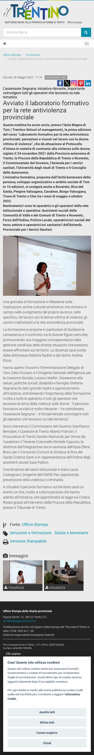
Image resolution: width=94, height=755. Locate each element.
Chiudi (47, 743)
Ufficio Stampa (12, 54)
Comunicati (33, 54)
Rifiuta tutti (47, 722)
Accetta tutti (47, 712)
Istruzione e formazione (31, 532)
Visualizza (14, 587)
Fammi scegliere (47, 732)
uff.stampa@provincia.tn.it (19, 621)
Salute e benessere (71, 532)
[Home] (4, 44)
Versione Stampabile (28, 541)
